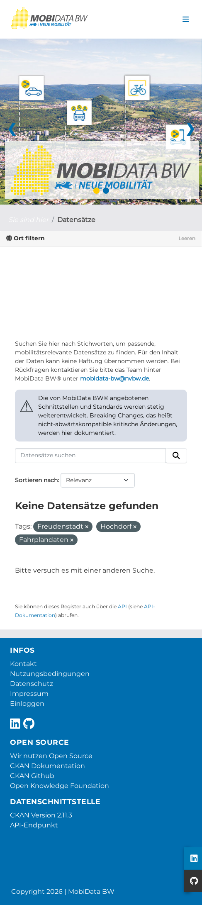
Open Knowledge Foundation (59, 786)
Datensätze (76, 220)
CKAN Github (32, 776)
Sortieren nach (36, 480)
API (122, 606)
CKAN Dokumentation (47, 766)
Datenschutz (31, 684)
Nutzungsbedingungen (50, 674)
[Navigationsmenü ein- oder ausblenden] (186, 19)
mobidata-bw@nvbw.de (114, 378)
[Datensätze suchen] (90, 455)
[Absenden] (176, 455)
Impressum (29, 694)
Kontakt (23, 664)
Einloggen (27, 703)
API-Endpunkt (34, 825)
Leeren (186, 238)
